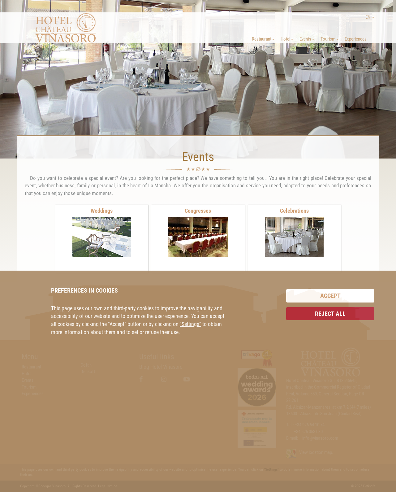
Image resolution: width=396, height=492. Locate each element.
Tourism (329, 39)
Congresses (198, 210)
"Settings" (190, 324)
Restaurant (263, 39)
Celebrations (294, 210)
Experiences (356, 39)
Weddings (102, 210)
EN (369, 17)
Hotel (287, 39)
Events (306, 39)
